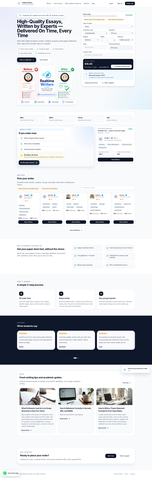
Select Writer (28, 222)
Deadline (112, 30)
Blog (93, 3)
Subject (85, 36)
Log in (111, 3)
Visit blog (126, 383)
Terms (126, 474)
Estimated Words (114, 44)
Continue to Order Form (121, 66)
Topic (85, 44)
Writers (49, 3)
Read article (27, 430)
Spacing (120, 36)
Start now (111, 456)
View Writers (44, 60)
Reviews (86, 3)
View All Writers (76, 230)
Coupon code (87, 52)
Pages (102, 36)
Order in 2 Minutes (26, 60)
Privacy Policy (118, 474)
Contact (132, 474)
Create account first (91, 83)
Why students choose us (73, 3)
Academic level (88, 30)
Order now (130, 3)
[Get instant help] (11, 473)
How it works (58, 3)
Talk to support (108, 83)
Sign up (119, 3)
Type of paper (87, 23)
